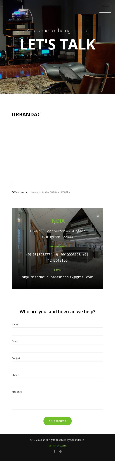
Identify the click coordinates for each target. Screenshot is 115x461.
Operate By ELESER (57, 445)
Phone (15, 375)
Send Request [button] (57, 421)
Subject (16, 358)
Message (17, 391)
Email (15, 341)
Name (15, 324)
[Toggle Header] (105, 8)
